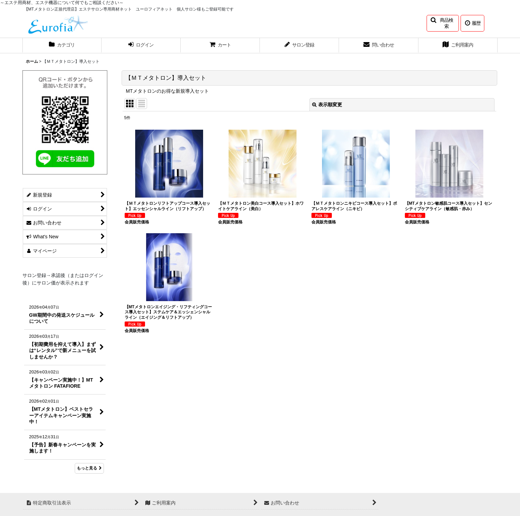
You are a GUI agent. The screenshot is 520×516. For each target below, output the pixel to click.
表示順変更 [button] (327, 104)
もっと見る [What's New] (89, 468)
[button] (443, 23)
